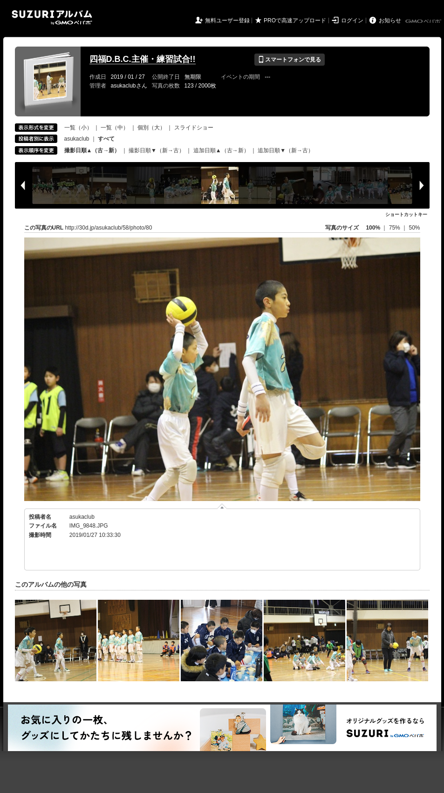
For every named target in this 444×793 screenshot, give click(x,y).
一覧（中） (115, 127)
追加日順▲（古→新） (221, 150)
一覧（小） (78, 127)
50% (414, 227)
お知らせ (390, 20)
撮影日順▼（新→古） (156, 150)
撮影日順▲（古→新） (92, 150)
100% (373, 227)
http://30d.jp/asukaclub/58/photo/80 (108, 227)
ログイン (352, 20)
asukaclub (76, 139)
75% (395, 227)
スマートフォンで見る (289, 60)
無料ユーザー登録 (227, 20)
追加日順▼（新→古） (286, 150)
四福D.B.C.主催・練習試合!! (142, 59)
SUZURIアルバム (52, 17)
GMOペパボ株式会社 (424, 21)
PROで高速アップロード (295, 20)
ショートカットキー (406, 214)
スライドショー (193, 127)
